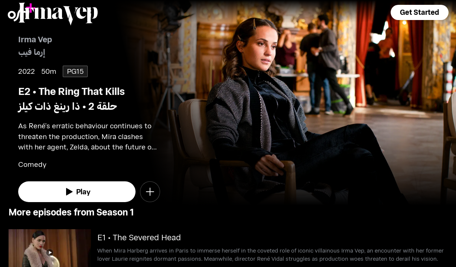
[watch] (77, 191)
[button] (420, 12)
